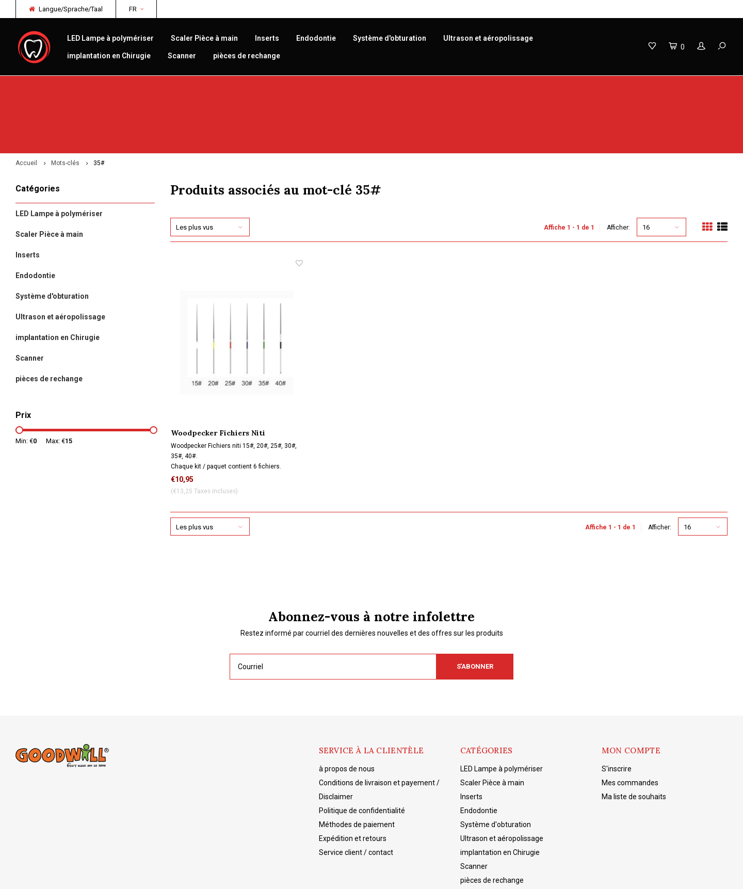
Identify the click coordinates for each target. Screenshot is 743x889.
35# (98, 106)
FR (136, 9)
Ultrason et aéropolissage (488, 38)
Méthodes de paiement (357, 768)
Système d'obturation (389, 38)
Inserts (267, 38)
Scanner (182, 56)
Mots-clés (65, 106)
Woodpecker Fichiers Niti (218, 376)
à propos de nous (347, 712)
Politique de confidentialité (362, 754)
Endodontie (316, 38)
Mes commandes (630, 726)
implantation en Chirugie (109, 56)
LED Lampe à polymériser (110, 38)
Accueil (26, 106)
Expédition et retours (352, 782)
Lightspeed (178, 874)
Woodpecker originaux (57, 86)
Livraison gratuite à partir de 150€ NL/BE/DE (653, 86)
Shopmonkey (250, 874)
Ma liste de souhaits (634, 740)
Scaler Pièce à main (204, 38)
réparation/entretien (238, 86)
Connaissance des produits (428, 86)
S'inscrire (617, 712)
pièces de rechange (246, 56)
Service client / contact (356, 795)
